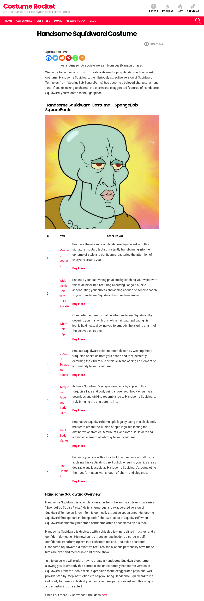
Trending (193, 8)
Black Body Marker (64, 435)
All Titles (43, 20)
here (104, 595)
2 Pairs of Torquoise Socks (64, 364)
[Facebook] (49, 58)
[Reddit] (62, 58)
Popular (167, 8)
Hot (180, 8)
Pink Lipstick (64, 471)
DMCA (58, 20)
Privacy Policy (76, 20)
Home (8, 20)
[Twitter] (55, 58)
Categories (24, 20)
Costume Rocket (29, 6)
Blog (93, 20)
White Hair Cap (63, 329)
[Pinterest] (69, 58)
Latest (153, 8)
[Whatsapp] (75, 58)
